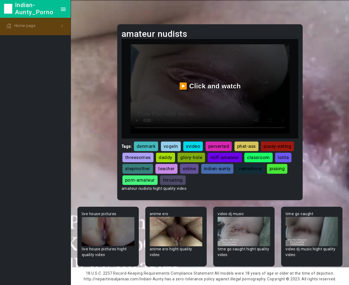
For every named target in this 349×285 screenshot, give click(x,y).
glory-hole (191, 157)
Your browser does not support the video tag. (108, 232)
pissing (277, 168)
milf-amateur (224, 157)
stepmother (137, 168)
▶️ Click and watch (210, 86)
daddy (165, 157)
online (189, 168)
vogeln (171, 146)
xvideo (193, 146)
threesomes (138, 157)
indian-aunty (217, 168)
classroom (258, 157)
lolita (283, 157)
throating (173, 180)
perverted (218, 146)
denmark (146, 146)
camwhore (250, 168)
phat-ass (246, 146)
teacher (166, 168)
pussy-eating (277, 146)
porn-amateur (140, 180)
